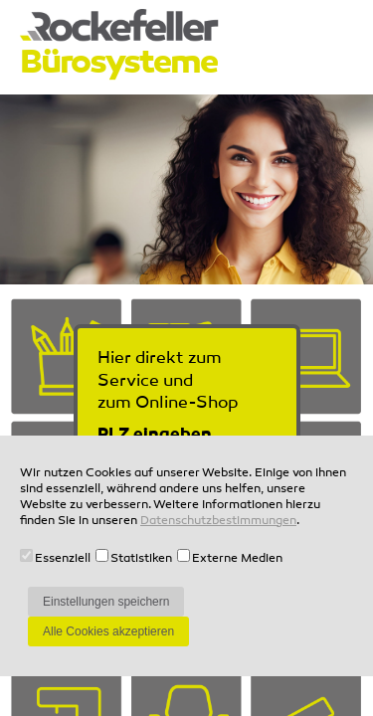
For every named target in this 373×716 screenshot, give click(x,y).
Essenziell (63, 559)
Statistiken (141, 559)
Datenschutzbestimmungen (218, 521)
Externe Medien (237, 559)
